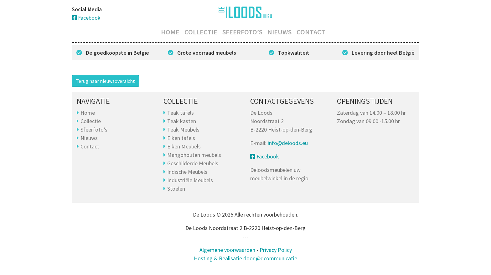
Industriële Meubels (190, 180)
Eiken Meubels (184, 146)
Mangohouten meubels (194, 154)
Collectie (200, 32)
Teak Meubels (183, 129)
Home (170, 32)
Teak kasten (181, 121)
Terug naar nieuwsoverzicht (105, 81)
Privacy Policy (276, 249)
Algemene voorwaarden (227, 249)
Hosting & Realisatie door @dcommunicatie (245, 258)
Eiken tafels (181, 138)
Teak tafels (180, 112)
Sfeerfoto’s (242, 32)
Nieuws (279, 32)
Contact (311, 32)
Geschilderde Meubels (192, 163)
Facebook (86, 17)
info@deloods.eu (288, 143)
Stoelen (176, 188)
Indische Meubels (187, 171)
